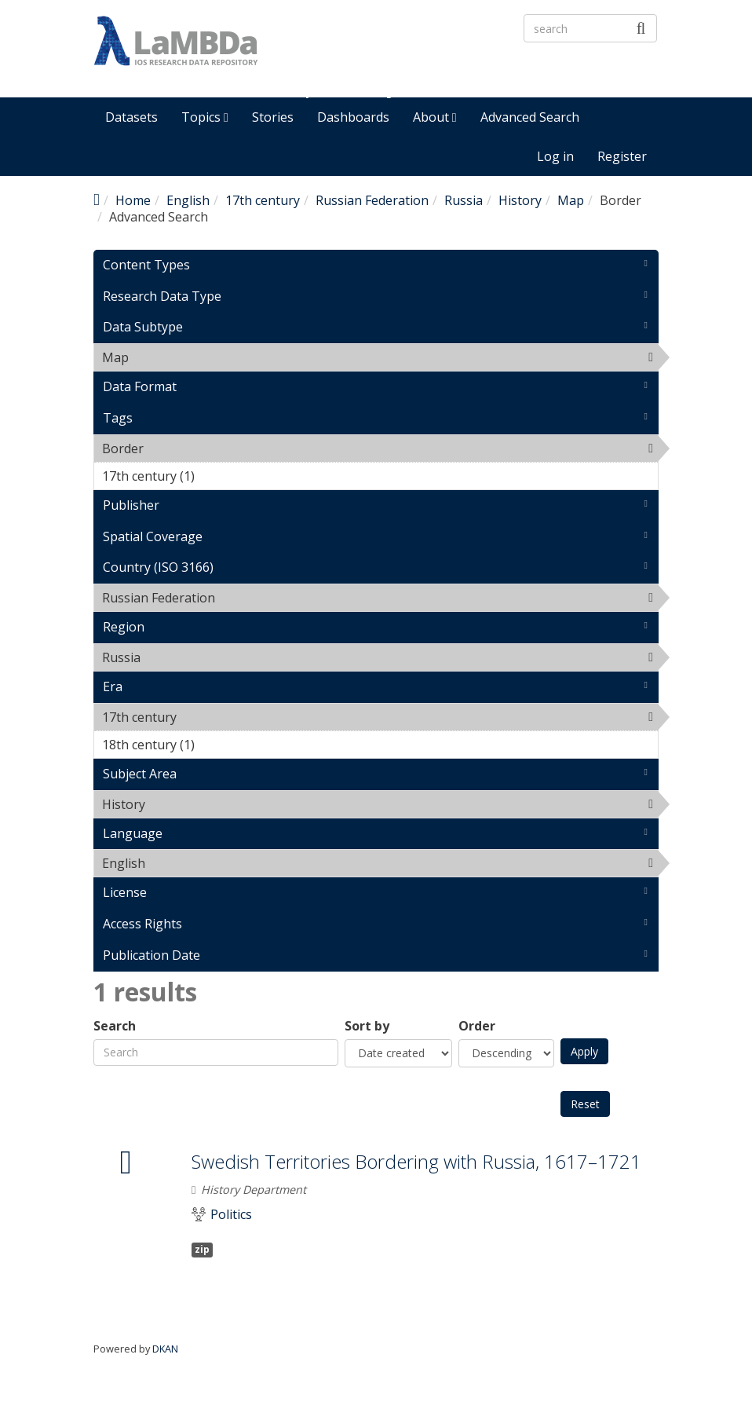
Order (476, 1026)
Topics (204, 117)
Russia (463, 200)
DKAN (165, 1349)
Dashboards (353, 117)
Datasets (131, 117)
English (188, 200)
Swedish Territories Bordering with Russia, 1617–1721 (416, 1161)
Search (114, 1026)
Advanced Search (529, 117)
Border (184, 448)
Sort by (367, 1026)
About (435, 117)
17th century (262, 200)
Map (570, 200)
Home (133, 200)
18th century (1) (219, 744)
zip (202, 1249)
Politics (231, 1214)
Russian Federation (372, 200)
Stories (273, 117)
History (520, 200)
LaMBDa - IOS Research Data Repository (439, 68)
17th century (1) (219, 476)
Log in (555, 156)
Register (622, 156)
